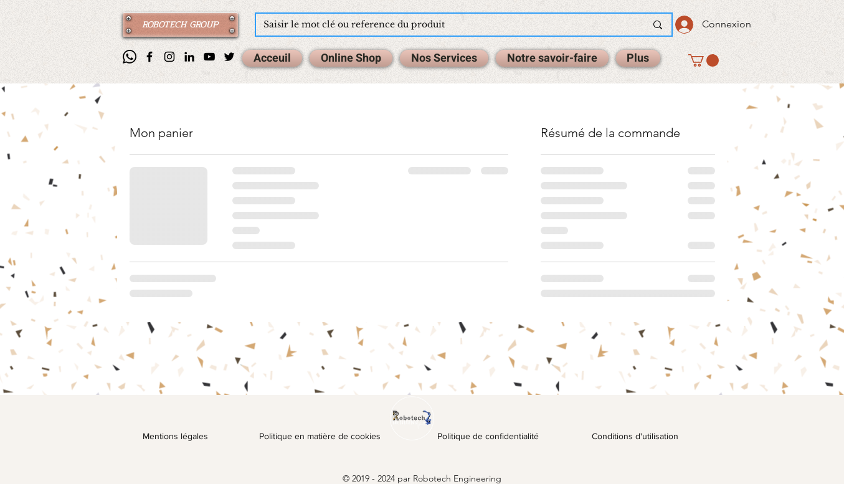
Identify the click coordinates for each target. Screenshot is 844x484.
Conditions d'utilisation (635, 436)
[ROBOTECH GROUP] (180, 24)
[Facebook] (149, 57)
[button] (703, 60)
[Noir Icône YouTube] (209, 57)
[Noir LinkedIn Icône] (189, 57)
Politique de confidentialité (488, 436)
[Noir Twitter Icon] (229, 57)
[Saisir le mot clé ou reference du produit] (445, 25)
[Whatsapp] (129, 57)
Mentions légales (175, 436)
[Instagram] (169, 57)
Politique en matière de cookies (321, 436)
